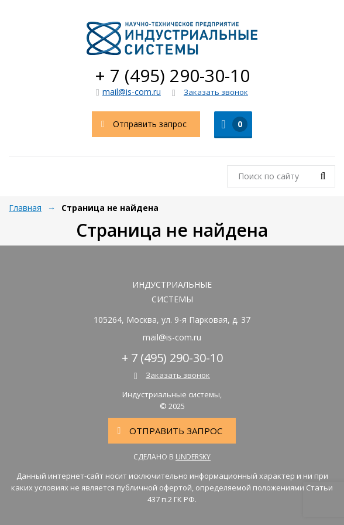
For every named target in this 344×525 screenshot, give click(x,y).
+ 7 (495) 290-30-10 (172, 75)
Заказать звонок (210, 93)
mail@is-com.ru (128, 91)
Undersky (193, 457)
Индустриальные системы (172, 38)
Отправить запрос (139, 124)
